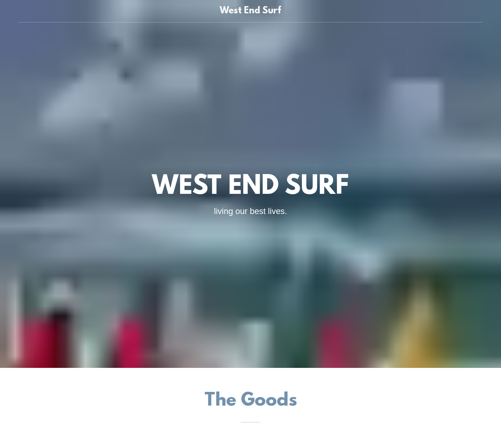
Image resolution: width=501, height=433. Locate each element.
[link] (250, 11)
